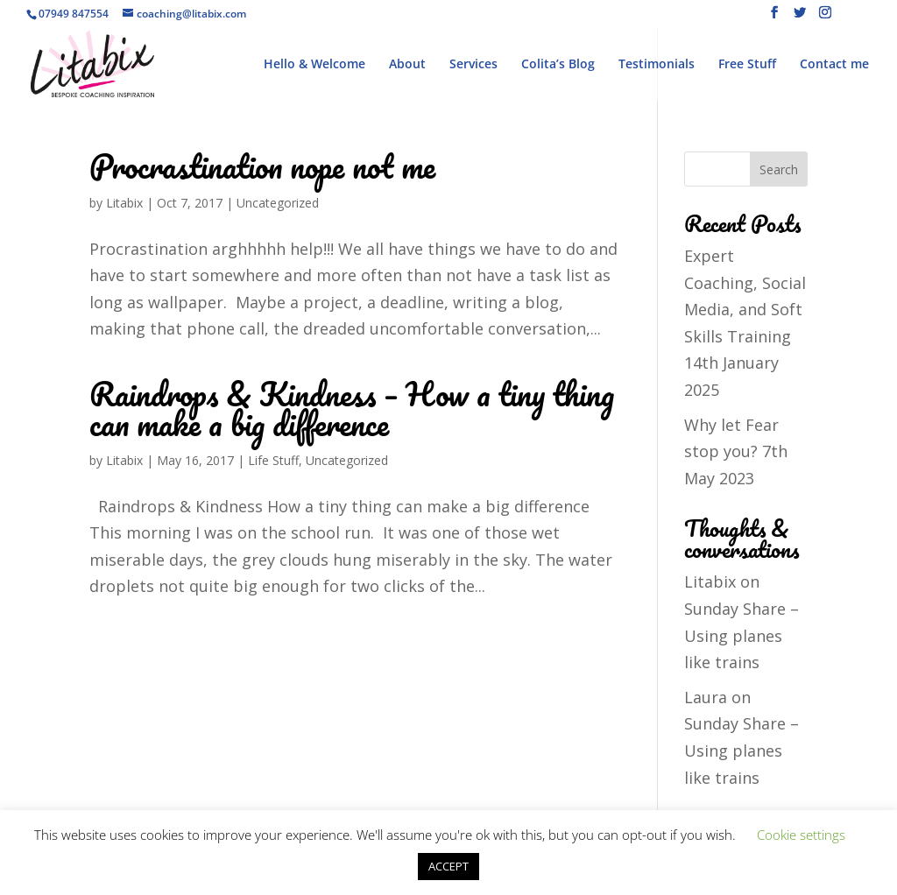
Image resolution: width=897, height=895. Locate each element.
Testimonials (656, 65)
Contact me (834, 65)
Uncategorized (278, 202)
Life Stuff (273, 460)
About (407, 65)
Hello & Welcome (314, 65)
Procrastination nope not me (262, 166)
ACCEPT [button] (448, 866)
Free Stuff (747, 65)
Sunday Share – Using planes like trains (741, 635)
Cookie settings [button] (801, 834)
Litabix (124, 202)
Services (473, 65)
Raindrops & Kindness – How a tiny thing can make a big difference (351, 408)
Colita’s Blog (558, 65)
